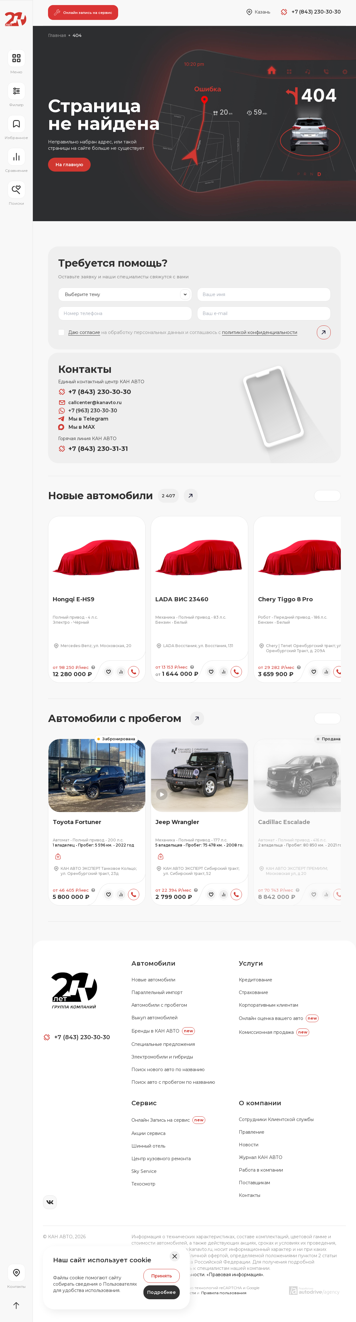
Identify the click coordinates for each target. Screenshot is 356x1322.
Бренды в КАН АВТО (163, 1031)
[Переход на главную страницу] (15, 19)
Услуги (251, 963)
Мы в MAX (76, 427)
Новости (248, 1145)
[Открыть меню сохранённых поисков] (16, 193)
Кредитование (255, 980)
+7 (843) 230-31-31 (93, 448)
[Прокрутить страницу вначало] (16, 1305)
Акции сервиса (148, 1133)
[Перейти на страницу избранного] (16, 127)
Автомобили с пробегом (159, 1005)
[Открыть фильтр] (16, 94)
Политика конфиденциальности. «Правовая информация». (197, 1274)
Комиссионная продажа (274, 1032)
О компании (260, 1103)
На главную (69, 164)
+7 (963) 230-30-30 (87, 411)
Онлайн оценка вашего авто (279, 1018)
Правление (251, 1132)
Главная (57, 35)
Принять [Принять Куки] (161, 1276)
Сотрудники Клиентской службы (276, 1119)
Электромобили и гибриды (162, 1057)
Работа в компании (261, 1170)
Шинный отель (148, 1146)
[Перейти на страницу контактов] (16, 1276)
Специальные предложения (163, 1044)
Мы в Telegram (83, 419)
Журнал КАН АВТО (260, 1157)
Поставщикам (254, 1183)
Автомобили (153, 963)
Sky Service (144, 1171)
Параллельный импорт (157, 992)
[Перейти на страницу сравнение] (16, 160)
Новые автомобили (153, 980)
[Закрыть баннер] (175, 1256)
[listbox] (125, 294)
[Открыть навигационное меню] (16, 62)
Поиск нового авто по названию (168, 1069)
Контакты (249, 1195)
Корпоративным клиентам (268, 1005)
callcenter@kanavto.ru (90, 402)
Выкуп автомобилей (154, 1018)
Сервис (144, 1103)
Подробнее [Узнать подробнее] (161, 1292)
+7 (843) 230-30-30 (94, 392)
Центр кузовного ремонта (161, 1158)
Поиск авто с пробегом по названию (173, 1082)
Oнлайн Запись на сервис (168, 1120)
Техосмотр (143, 1184)
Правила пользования (223, 1292)
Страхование (253, 992)
